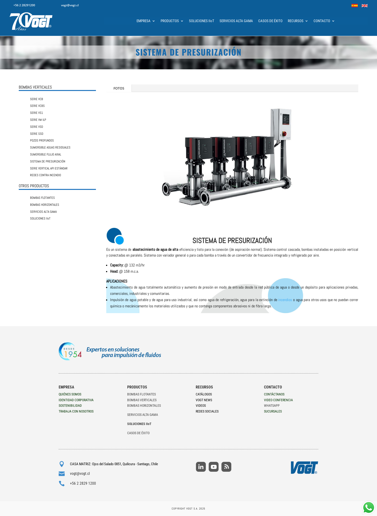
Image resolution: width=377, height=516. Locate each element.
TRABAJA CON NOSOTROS (76, 411)
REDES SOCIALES (207, 411)
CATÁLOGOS (204, 394)
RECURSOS (295, 21)
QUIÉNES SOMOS (70, 394)
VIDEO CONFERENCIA (278, 400)
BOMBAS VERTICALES (142, 400)
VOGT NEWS (204, 400)
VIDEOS (201, 405)
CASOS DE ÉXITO (270, 21)
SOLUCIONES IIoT (201, 21)
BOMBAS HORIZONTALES (144, 405)
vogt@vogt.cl (80, 473)
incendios (285, 299)
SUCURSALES (273, 411)
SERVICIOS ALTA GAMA (236, 21)
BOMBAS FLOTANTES (141, 394)
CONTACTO (322, 21)
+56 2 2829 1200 (83, 483)
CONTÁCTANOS (274, 394)
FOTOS (118, 88)
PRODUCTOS (170, 21)
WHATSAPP (272, 405)
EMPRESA (144, 21)
